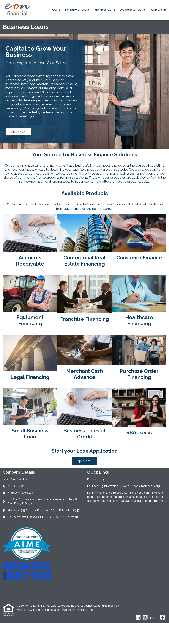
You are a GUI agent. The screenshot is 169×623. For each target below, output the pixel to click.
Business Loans (105, 10)
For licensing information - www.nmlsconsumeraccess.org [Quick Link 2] (123, 486)
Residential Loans (77, 10)
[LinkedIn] (138, 617)
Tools (55, 10)
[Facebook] (162, 617)
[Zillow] (154, 617)
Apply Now (18, 131)
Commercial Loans (132, 10)
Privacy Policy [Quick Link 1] (96, 479)
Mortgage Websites (29, 609)
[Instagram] (145, 617)
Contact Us (158, 10)
